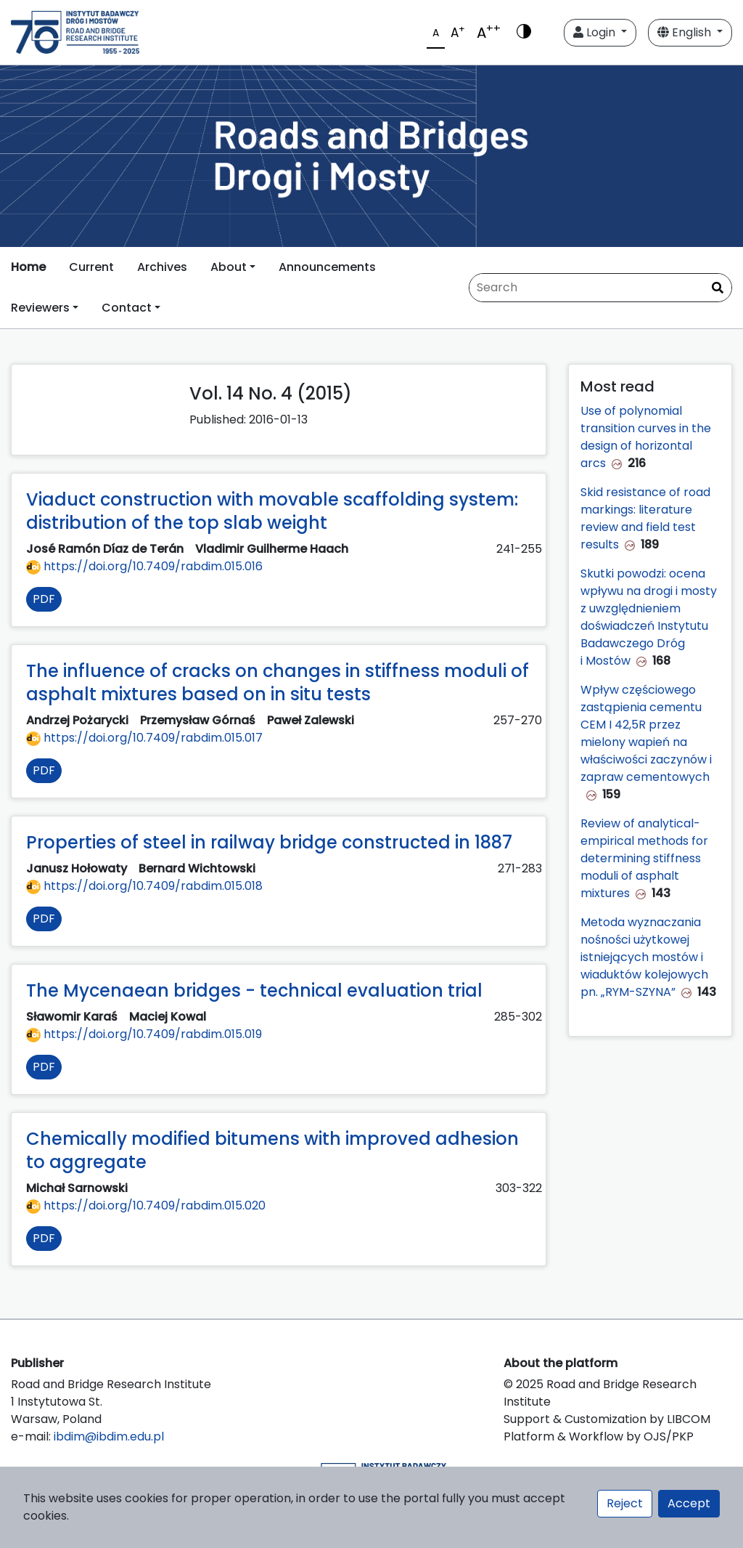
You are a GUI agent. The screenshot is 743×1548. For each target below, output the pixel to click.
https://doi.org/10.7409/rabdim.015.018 (144, 886)
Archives (162, 267)
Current (91, 267)
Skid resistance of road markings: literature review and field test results (645, 518)
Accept (689, 1503)
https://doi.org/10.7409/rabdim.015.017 (144, 737)
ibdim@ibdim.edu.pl (109, 1436)
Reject (625, 1503)
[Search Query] (600, 287)
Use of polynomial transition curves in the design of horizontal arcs (645, 436)
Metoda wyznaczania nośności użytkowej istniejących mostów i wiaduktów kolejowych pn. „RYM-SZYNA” (644, 957)
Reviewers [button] (40, 307)
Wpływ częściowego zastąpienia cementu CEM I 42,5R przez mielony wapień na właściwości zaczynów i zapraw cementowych (646, 733)
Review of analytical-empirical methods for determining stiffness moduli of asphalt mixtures (644, 858)
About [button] (228, 267)
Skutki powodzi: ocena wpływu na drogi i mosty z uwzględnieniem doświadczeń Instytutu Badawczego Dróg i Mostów (648, 617)
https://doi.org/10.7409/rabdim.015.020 (146, 1205)
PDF (44, 599)
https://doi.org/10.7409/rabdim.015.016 (144, 566)
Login (595, 32)
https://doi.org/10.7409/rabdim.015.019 (144, 1034)
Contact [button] (127, 307)
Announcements (327, 267)
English (685, 32)
